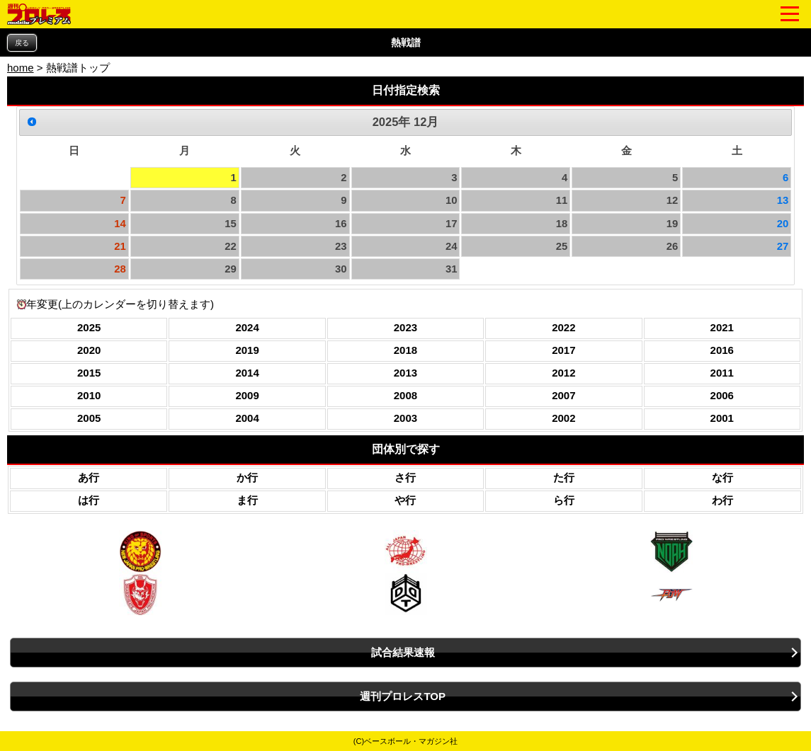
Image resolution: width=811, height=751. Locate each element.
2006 (722, 395)
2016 (722, 350)
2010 (89, 395)
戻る (22, 43)
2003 (405, 418)
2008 (405, 395)
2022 (563, 327)
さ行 (405, 477)
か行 (247, 477)
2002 (563, 418)
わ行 (722, 500)
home (20, 68)
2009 (247, 395)
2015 (89, 373)
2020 (89, 350)
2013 (405, 373)
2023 (405, 327)
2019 (247, 350)
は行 (88, 500)
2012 (563, 373)
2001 (722, 418)
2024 (247, 327)
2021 (722, 327)
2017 (563, 350)
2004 (247, 418)
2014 (247, 373)
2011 (722, 373)
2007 (563, 395)
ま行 (247, 500)
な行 (722, 477)
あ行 (88, 477)
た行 (563, 477)
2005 (89, 418)
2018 (405, 350)
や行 (405, 500)
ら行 (563, 500)
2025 (89, 327)
